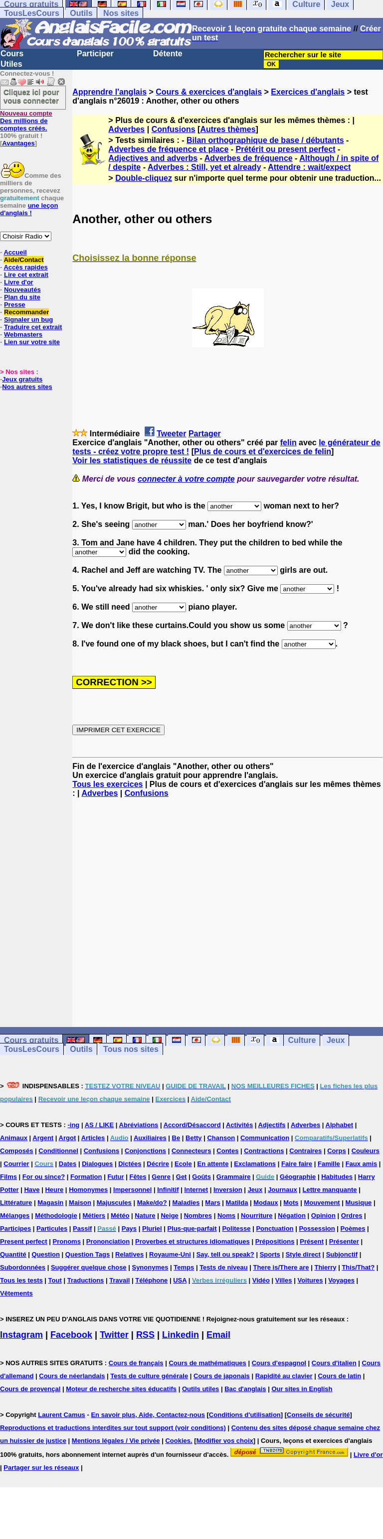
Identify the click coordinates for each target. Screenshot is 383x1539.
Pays (129, 1228)
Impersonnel (132, 1189)
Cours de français (136, 1363)
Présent (312, 1241)
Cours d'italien (334, 1363)
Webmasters (23, 334)
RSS (145, 1335)
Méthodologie (56, 1215)
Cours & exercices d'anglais (209, 92)
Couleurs (366, 1150)
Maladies (186, 1202)
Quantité (13, 1254)
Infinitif (168, 1189)
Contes (227, 1150)
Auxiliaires (150, 1138)
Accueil (14, 252)
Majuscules (114, 1202)
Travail (119, 1280)
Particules (51, 1228)
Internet (196, 1189)
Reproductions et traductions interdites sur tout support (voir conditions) (113, 1427)
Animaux (13, 1138)
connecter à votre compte (186, 479)
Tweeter (171, 433)
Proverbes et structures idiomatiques (192, 1241)
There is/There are (281, 1267)
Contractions (264, 1150)
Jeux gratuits (22, 379)
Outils (81, 13)
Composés (16, 1150)
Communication (264, 1138)
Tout (55, 1280)
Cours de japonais (221, 1376)
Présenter (344, 1241)
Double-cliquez (143, 178)
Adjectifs (272, 1125)
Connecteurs (191, 1150)
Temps (184, 1267)
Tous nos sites (131, 1049)
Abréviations (139, 1125)
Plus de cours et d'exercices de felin (262, 451)
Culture (302, 1040)
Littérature (16, 1202)
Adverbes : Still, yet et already (204, 167)
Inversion (227, 1189)
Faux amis (362, 1163)
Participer (95, 53)
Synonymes (150, 1267)
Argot (67, 1138)
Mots (290, 1202)
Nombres (198, 1215)
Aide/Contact (23, 259)
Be (176, 1138)
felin (288, 442)
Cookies (178, 1440)
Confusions (173, 129)
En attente (213, 1163)
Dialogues (97, 1163)
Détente (168, 53)
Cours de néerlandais (72, 1376)
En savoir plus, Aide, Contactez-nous (148, 1414)
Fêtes (137, 1176)
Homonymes (88, 1189)
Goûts (201, 1176)
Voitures (310, 1280)
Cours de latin (339, 1376)
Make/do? (152, 1202)
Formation (86, 1176)
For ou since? (43, 1176)
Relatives (129, 1254)
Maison (80, 1202)
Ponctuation (274, 1228)
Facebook (71, 1335)
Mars (212, 1202)
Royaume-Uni (170, 1254)
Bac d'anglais (245, 1389)
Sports (270, 1254)
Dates (67, 1163)
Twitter (114, 1335)
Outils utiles (200, 1389)
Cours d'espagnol (279, 1363)
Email (218, 1335)
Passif (82, 1228)
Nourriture (257, 1215)
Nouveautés (22, 289)
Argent (42, 1138)
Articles (93, 1138)
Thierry (325, 1267)
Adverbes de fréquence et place (168, 149)
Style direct (303, 1254)
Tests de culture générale (149, 1376)
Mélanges (14, 1215)
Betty (194, 1138)
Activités (239, 1125)
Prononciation (108, 1241)
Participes (15, 1228)
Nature (145, 1215)
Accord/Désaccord (192, 1125)
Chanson (221, 1138)
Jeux (336, 1040)
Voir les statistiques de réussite (132, 460)
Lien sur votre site (32, 342)
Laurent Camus (61, 1414)
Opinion (323, 1215)
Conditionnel (58, 1150)
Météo (120, 1215)
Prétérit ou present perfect (286, 149)
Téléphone (151, 1280)
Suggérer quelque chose (89, 1267)
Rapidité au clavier (284, 1376)
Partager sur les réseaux (41, 1467)
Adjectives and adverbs (152, 158)
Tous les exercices (107, 784)
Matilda (237, 1202)
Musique (359, 1202)
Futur (115, 1176)
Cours (11, 53)
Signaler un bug (28, 319)
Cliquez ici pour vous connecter (31, 96)
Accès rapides (25, 267)
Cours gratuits (31, 1040)
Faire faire (296, 1163)
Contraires (305, 1150)
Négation (292, 1215)
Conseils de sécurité (318, 1414)
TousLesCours (31, 13)
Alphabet (340, 1125)
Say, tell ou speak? (225, 1254)
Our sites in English (301, 1389)
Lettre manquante (330, 1189)
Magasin (50, 1202)
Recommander (26, 312)
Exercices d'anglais (308, 92)
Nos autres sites (27, 386)
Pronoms (67, 1241)
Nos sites (121, 13)
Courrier (16, 1163)
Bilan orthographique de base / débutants (265, 140)
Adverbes (126, 129)
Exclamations (255, 1163)
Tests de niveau (223, 1267)
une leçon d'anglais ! (29, 209)
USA (180, 1280)
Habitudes (337, 1176)
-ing (73, 1125)
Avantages (18, 143)
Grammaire (233, 1176)
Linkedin (180, 1335)
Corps (336, 1150)
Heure (54, 1189)
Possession (317, 1228)
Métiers (94, 1215)
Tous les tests (21, 1280)
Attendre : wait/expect (309, 167)
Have (31, 1189)
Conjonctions (145, 1150)
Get (181, 1176)
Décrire (158, 1163)
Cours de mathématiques (207, 1363)
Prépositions (275, 1241)
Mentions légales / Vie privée (116, 1440)
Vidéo (261, 1280)
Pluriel (152, 1228)
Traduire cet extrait (33, 327)
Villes (283, 1280)
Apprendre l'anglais (109, 92)
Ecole (183, 1163)
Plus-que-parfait (192, 1228)
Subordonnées (22, 1267)
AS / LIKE (99, 1125)
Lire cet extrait (26, 274)
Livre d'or (18, 282)
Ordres (352, 1215)
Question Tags (87, 1254)
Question (46, 1254)
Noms (226, 1215)
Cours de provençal (30, 1389)
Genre (161, 1176)
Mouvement (322, 1202)
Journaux (282, 1189)
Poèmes (353, 1228)
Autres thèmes (227, 129)
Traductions (85, 1280)
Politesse (236, 1228)
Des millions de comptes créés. (26, 121)
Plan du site (22, 297)
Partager (205, 433)
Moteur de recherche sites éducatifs (121, 1389)
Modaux (265, 1202)
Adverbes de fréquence (248, 158)
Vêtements (16, 1293)
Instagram (21, 1335)
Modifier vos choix (224, 1440)
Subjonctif (342, 1254)
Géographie (298, 1176)
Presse (14, 304)
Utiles (11, 64)
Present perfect (23, 1241)
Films (8, 1176)
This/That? (358, 1267)
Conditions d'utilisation (245, 1414)
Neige (169, 1215)
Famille (329, 1163)
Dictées (129, 1163)
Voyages (341, 1280)
